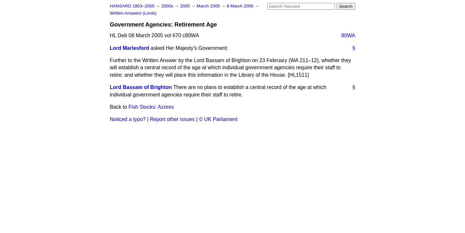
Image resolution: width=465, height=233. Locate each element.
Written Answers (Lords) (133, 13)
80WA (348, 35)
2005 (185, 6)
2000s (167, 6)
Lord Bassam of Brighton (141, 87)
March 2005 (209, 6)
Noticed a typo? (128, 119)
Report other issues (172, 119)
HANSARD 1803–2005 (132, 6)
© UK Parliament (218, 119)
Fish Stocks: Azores (151, 107)
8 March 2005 (241, 6)
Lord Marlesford (129, 48)
